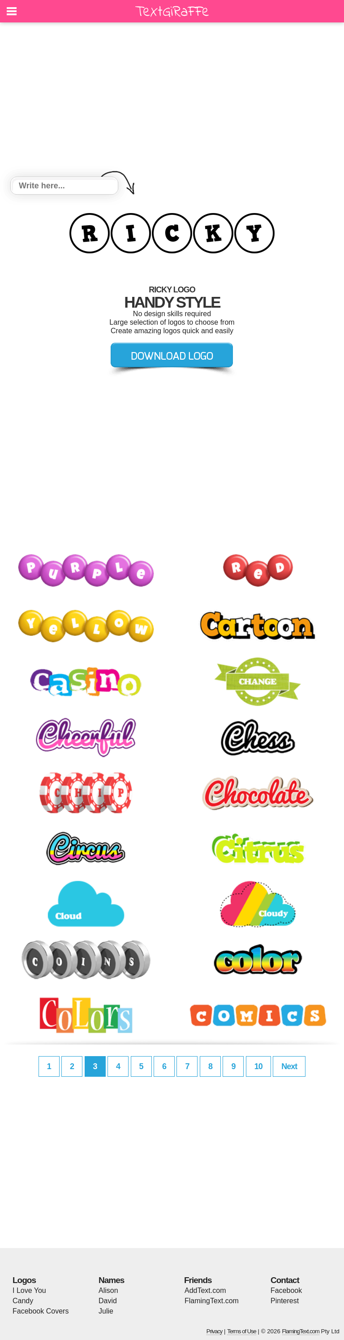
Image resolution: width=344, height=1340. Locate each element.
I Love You (29, 1290)
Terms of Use (241, 1331)
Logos (24, 1280)
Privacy (214, 1331)
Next (289, 1066)
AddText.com (205, 1290)
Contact (285, 1280)
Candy (23, 1301)
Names (111, 1280)
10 (258, 1066)
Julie (106, 1311)
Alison (108, 1290)
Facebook (286, 1290)
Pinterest (285, 1301)
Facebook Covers (41, 1311)
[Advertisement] (172, 101)
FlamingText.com (212, 1301)
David (108, 1301)
